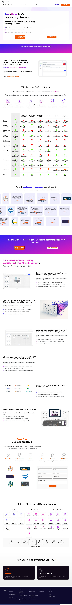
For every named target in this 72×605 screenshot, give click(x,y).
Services (25, 4)
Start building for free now (13, 76)
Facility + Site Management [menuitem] (23, 595)
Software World (49, 190)
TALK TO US (57, 4)
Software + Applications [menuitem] (13, 598)
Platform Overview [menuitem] (32, 591)
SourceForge (34, 190)
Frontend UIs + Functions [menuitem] (33, 597)
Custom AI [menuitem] (11, 597)
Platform (38, 4)
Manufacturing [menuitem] (21, 596)
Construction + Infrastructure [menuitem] (21, 592)
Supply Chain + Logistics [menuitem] (23, 599)
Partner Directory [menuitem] (41, 591)
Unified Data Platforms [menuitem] (12, 594)
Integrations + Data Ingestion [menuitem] (32, 593)
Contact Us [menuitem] (50, 594)
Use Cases (13, 4)
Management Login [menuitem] (52, 596)
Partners (19, 4)
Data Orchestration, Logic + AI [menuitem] (33, 596)
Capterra (40, 190)
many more (28, 391)
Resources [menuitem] (50, 591)
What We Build (6, 4)
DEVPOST (55, 190)
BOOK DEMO (65, 4)
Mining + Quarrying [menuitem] (22, 598)
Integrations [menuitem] (11, 591)
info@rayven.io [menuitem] (51, 597)
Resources (31, 4)
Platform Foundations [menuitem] (32, 599)
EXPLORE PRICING (52, 247)
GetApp (43, 190)
